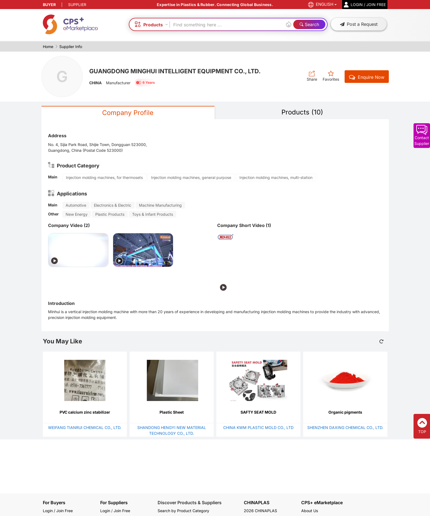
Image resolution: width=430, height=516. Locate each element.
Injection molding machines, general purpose (191, 177)
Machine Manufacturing (160, 205)
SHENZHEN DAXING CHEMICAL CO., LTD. (345, 427)
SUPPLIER (77, 4)
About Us (309, 510)
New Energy (77, 214)
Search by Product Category (183, 510)
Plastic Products (109, 214)
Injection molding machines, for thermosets (104, 177)
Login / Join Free (58, 510)
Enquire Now (366, 77)
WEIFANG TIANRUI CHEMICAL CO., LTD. (84, 427)
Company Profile (128, 113)
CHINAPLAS (256, 502)
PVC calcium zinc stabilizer (85, 412)
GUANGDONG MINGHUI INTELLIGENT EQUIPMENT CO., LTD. (177, 71)
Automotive (76, 205)
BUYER (49, 4)
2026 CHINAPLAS (260, 510)
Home (48, 46)
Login (105, 510)
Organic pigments (345, 412)
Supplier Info (70, 46)
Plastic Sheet (172, 412)
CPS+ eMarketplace (322, 502)
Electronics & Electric (112, 205)
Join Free (122, 510)
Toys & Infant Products (152, 214)
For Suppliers (114, 502)
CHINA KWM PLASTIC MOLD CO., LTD (258, 427)
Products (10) (302, 112)
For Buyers (54, 502)
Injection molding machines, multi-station (275, 177)
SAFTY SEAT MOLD (258, 412)
